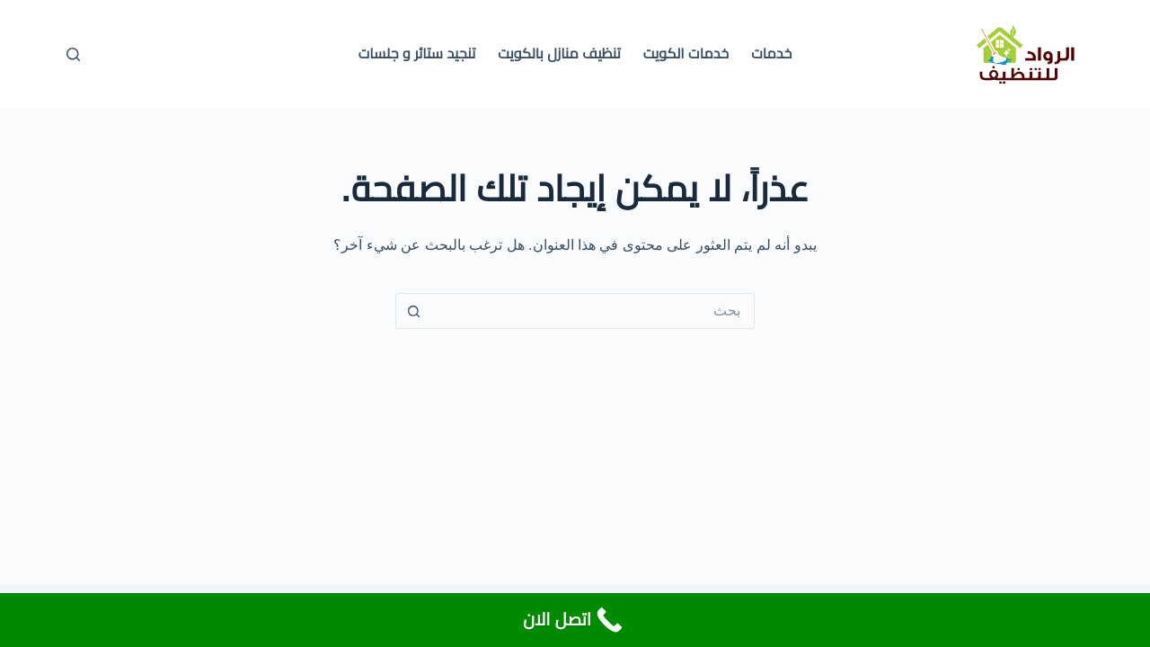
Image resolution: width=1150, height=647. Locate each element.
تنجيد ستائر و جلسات (417, 53)
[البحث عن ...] (593, 311)
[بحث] (73, 54)
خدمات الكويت (686, 53)
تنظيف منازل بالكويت (559, 53)
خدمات (771, 53)
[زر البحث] (413, 311)
